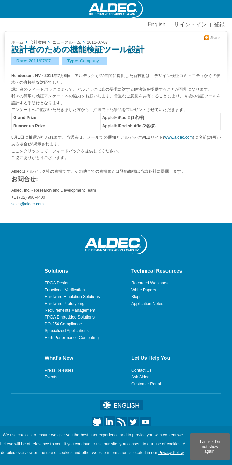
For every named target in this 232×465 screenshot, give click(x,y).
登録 (219, 24)
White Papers (143, 290)
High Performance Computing (72, 337)
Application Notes (147, 303)
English (156, 24)
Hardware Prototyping (64, 303)
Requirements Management (70, 310)
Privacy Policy (171, 452)
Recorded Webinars (149, 283)
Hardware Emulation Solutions (72, 296)
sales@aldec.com (27, 204)
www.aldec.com (178, 137)
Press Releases (59, 370)
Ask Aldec (140, 377)
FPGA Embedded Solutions (70, 317)
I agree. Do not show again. (210, 446)
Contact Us (141, 370)
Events (51, 377)
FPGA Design (57, 283)
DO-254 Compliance (63, 324)
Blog (135, 296)
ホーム (17, 42)
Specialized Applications (67, 330)
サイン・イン (190, 24)
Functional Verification (65, 290)
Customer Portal (146, 384)
